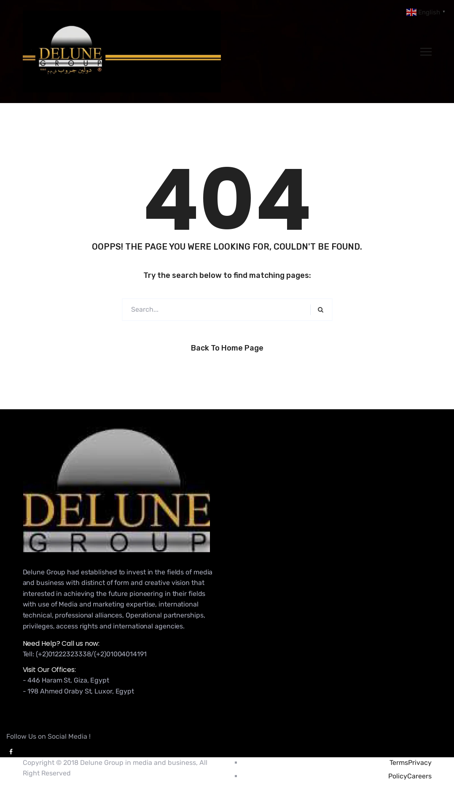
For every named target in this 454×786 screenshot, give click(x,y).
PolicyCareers (410, 776)
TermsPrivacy (411, 763)
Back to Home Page (227, 348)
